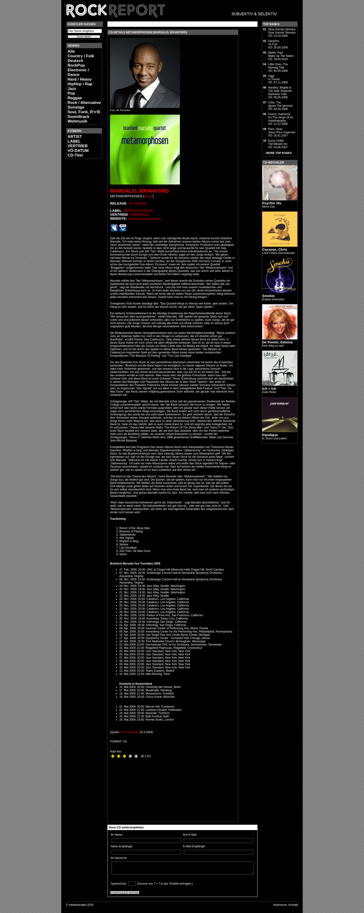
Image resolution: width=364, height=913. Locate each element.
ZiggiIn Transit (273, 77)
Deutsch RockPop (76, 63)
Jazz (72, 88)
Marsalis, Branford (139, 191)
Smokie (268, 296)
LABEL (74, 141)
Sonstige (76, 107)
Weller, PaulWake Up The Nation (281, 54)
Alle (71, 51)
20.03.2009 (137, 203)
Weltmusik (77, 121)
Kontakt (293, 904)
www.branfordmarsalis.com (144, 218)
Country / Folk (81, 56)
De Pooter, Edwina (277, 342)
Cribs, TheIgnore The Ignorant (280, 104)
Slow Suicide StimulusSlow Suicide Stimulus (281, 31)
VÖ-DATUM (78, 150)
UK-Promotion (129, 732)
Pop (71, 93)
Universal (139, 214)
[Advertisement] (80, 232)
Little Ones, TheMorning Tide (278, 66)
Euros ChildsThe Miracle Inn (277, 142)
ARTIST (75, 136)
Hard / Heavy (80, 79)
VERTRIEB (78, 146)
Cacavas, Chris (274, 249)
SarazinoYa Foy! (273, 42)
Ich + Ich (269, 388)
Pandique (270, 435)
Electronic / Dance (78, 72)
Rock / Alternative (84, 102)
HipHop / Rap (80, 84)
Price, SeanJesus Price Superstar (281, 130)
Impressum (280, 904)
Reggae (75, 98)
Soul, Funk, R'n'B (84, 112)
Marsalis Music (138, 210)
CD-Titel (75, 155)
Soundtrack (78, 116)
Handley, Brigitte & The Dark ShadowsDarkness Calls (280, 91)
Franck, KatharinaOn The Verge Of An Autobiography (280, 117)
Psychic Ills (271, 203)
